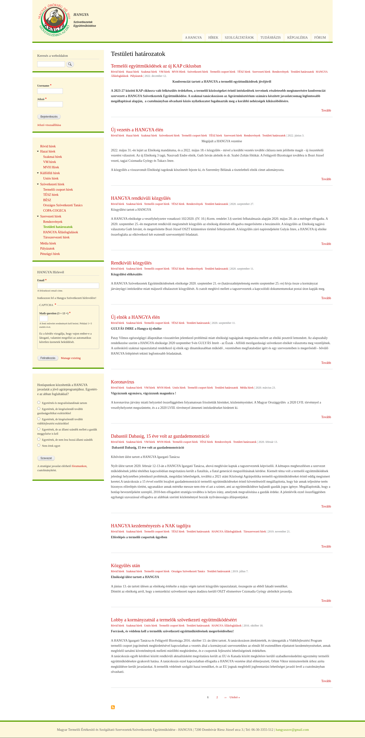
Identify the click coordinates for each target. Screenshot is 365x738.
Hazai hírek (132, 71)
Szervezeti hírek (261, 71)
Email (40, 280)
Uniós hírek (179, 387)
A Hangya (193, 37)
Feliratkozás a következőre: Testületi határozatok (113, 707)
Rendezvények (280, 71)
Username (43, 85)
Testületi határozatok (302, 71)
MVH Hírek (178, 71)
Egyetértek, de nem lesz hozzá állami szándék (67, 439)
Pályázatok (136, 76)
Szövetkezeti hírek (197, 71)
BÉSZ (47, 200)
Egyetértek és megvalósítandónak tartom (64, 403)
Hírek (213, 37)
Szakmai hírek (149, 71)
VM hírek (164, 71)
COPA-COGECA (54, 210)
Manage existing (71, 358)
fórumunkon (79, 466)
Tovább (326, 110)
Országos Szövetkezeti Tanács (188, 571)
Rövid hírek (117, 71)
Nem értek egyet (51, 445)
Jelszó (40, 99)
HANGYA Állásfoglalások (226, 531)
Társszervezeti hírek (254, 531)
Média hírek (246, 387)
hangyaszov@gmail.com (292, 729)
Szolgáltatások (239, 37)
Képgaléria (297, 37)
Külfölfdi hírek (50, 173)
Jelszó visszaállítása (49, 125)
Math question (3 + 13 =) (53, 313)
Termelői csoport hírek (222, 71)
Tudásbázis (270, 37)
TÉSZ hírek (243, 71)
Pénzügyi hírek (50, 254)
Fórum (320, 37)
